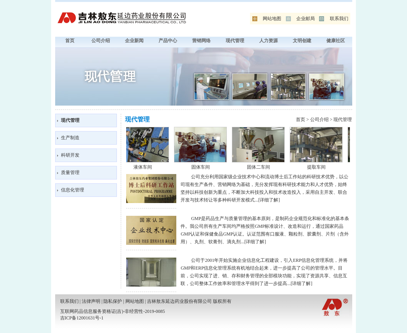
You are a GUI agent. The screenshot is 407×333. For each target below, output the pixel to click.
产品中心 (168, 40)
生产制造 (70, 137)
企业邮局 (305, 18)
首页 (69, 40)
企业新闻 (134, 40)
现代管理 (235, 40)
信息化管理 (72, 190)
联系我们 (339, 18)
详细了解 (269, 200)
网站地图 (272, 18)
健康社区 (335, 40)
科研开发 (70, 155)
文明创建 (302, 40)
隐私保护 (112, 301)
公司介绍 (100, 40)
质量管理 (70, 172)
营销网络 (201, 40)
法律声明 (91, 301)
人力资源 (268, 40)
